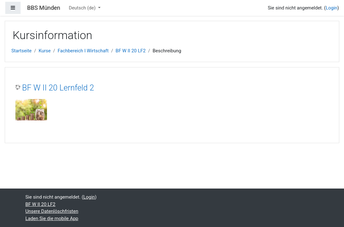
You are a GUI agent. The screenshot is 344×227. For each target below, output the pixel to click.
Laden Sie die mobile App (52, 218)
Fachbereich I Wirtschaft (83, 51)
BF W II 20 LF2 (131, 51)
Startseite (21, 51)
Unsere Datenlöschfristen (52, 211)
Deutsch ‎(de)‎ (83, 8)
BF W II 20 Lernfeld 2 (58, 87)
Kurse (44, 51)
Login (331, 8)
